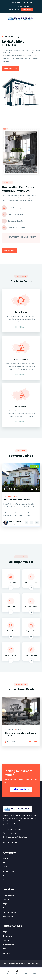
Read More (33, 742)
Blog (5, 863)
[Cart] (26, 972)
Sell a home (21, 406)
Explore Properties (20, 789)
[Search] (8, 972)
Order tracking (8, 895)
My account (7, 908)
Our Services (9, 250)
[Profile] (17, 972)
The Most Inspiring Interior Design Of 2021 (20, 734)
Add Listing (27, 10)
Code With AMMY (16, 964)
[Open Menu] (34, 972)
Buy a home (21, 312)
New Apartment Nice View (16, 499)
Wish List (6, 899)
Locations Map (8, 871)
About (5, 858)
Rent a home (21, 359)
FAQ (4, 876)
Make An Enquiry (10, 68)
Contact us (7, 880)
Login (5, 904)
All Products (7, 867)
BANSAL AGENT (15, 521)
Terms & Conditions (10, 912)
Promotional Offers (10, 917)
